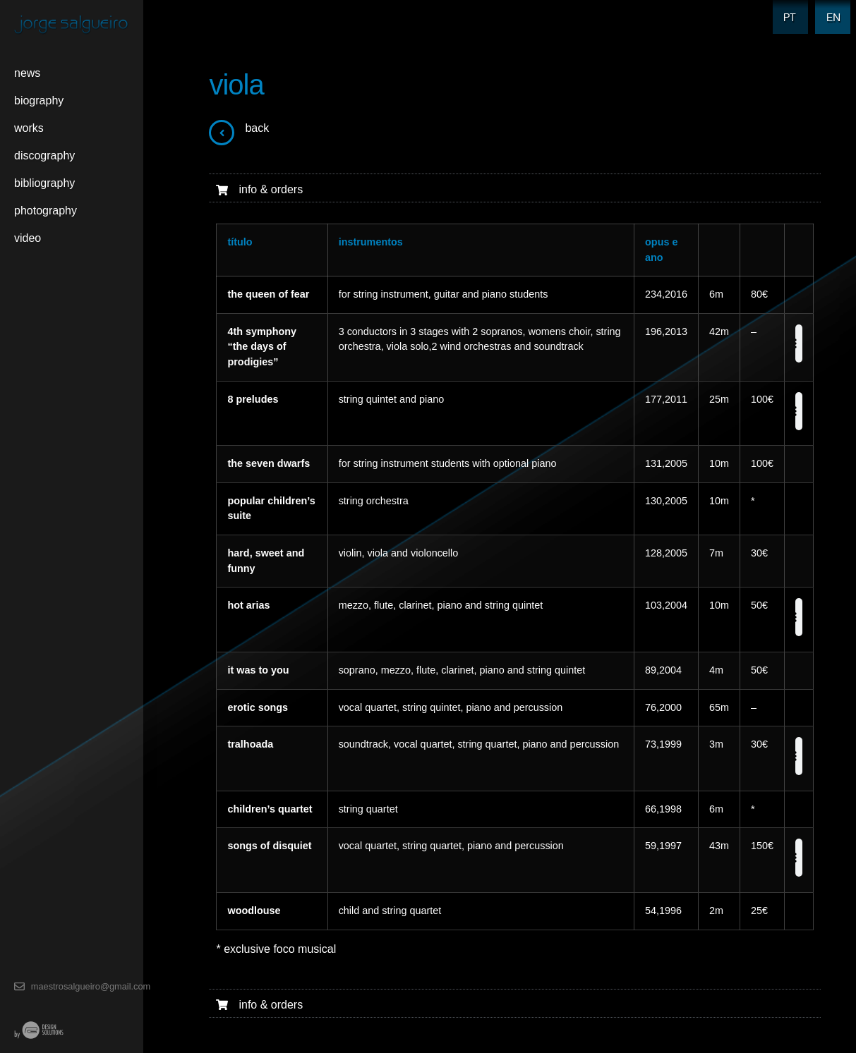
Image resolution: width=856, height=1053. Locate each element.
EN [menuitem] (830, 8)
